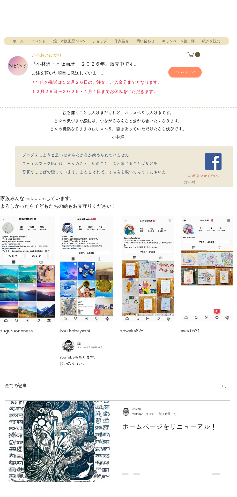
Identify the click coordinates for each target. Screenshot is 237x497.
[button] (193, 54)
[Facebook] (213, 161)
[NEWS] (18, 66)
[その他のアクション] (220, 412)
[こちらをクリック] (185, 72)
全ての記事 (16, 385)
